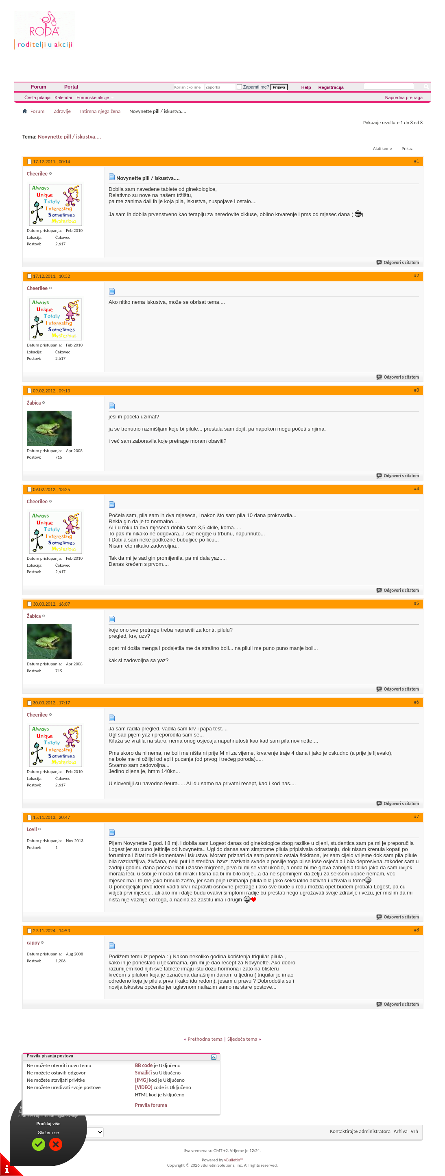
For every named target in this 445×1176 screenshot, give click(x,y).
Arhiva (401, 1131)
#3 (416, 390)
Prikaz (407, 148)
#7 (416, 816)
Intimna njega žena (100, 111)
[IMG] (141, 1080)
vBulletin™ (233, 1160)
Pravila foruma (151, 1105)
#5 (416, 603)
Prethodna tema (205, 1039)
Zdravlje (62, 111)
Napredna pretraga (404, 97)
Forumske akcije (92, 97)
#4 (416, 489)
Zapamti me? (253, 86)
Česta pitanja (37, 97)
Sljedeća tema (242, 1039)
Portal (71, 87)
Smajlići (143, 1073)
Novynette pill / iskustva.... (69, 136)
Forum (38, 87)
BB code (144, 1065)
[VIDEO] (144, 1087)
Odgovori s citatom (398, 262)
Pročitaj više (49, 1124)
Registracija (331, 87)
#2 (416, 275)
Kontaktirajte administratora (360, 1131)
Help (306, 87)
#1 (416, 161)
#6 (416, 702)
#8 (416, 930)
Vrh (414, 1131)
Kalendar (63, 97)
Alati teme (382, 148)
